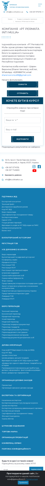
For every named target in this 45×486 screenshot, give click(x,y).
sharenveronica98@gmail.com (16, 75)
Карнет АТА (6, 220)
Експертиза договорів (11, 411)
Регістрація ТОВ (10, 243)
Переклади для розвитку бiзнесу (15, 330)
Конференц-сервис (11, 443)
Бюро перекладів (9, 212)
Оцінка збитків (8, 419)
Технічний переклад (10, 311)
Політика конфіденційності (16, 449)
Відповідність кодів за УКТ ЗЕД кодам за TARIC (20, 225)
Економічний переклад (11, 314)
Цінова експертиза (9, 405)
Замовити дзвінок (13, 175)
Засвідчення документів (11, 228)
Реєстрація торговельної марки (15, 270)
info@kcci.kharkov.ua (14, 12)
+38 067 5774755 (12, 167)
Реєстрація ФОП (9, 268)
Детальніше (32, 479)
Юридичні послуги (9, 262)
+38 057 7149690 (12, 170)
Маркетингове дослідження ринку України (19, 291)
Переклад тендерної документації (16, 324)
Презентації (7, 385)
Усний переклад (8, 319)
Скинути (22, 84)
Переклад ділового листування (14, 332)
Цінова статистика (9, 355)
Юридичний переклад (11, 316)
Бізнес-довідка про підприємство (15, 373)
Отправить (22, 93)
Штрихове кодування (10, 273)
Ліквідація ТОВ (7, 296)
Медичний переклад (10, 322)
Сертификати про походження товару (17, 215)
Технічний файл (8, 204)
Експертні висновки (10, 217)
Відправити (23, 139)
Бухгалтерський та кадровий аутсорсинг (18, 257)
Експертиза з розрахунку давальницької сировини (22, 408)
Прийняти (23, 482)
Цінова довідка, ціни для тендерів (15, 358)
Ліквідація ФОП (8, 299)
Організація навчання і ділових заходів (17, 388)
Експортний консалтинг (11, 201)
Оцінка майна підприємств (12, 278)
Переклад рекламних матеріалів (15, 335)
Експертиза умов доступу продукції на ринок (20, 403)
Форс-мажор (7, 281)
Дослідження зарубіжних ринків (15, 207)
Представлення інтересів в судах (15, 293)
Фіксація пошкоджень (11, 416)
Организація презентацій (15, 437)
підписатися (36, 469)
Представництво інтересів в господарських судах (22, 283)
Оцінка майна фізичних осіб (13, 275)
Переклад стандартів (10, 327)
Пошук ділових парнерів (11, 223)
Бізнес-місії (6, 230)
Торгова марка (10, 432)
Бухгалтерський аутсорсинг (16, 238)
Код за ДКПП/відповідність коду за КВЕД (18, 350)
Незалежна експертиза (11, 400)
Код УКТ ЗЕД (7, 209)
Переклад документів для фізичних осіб (18, 337)
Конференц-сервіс (9, 260)
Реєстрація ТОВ (8, 265)
